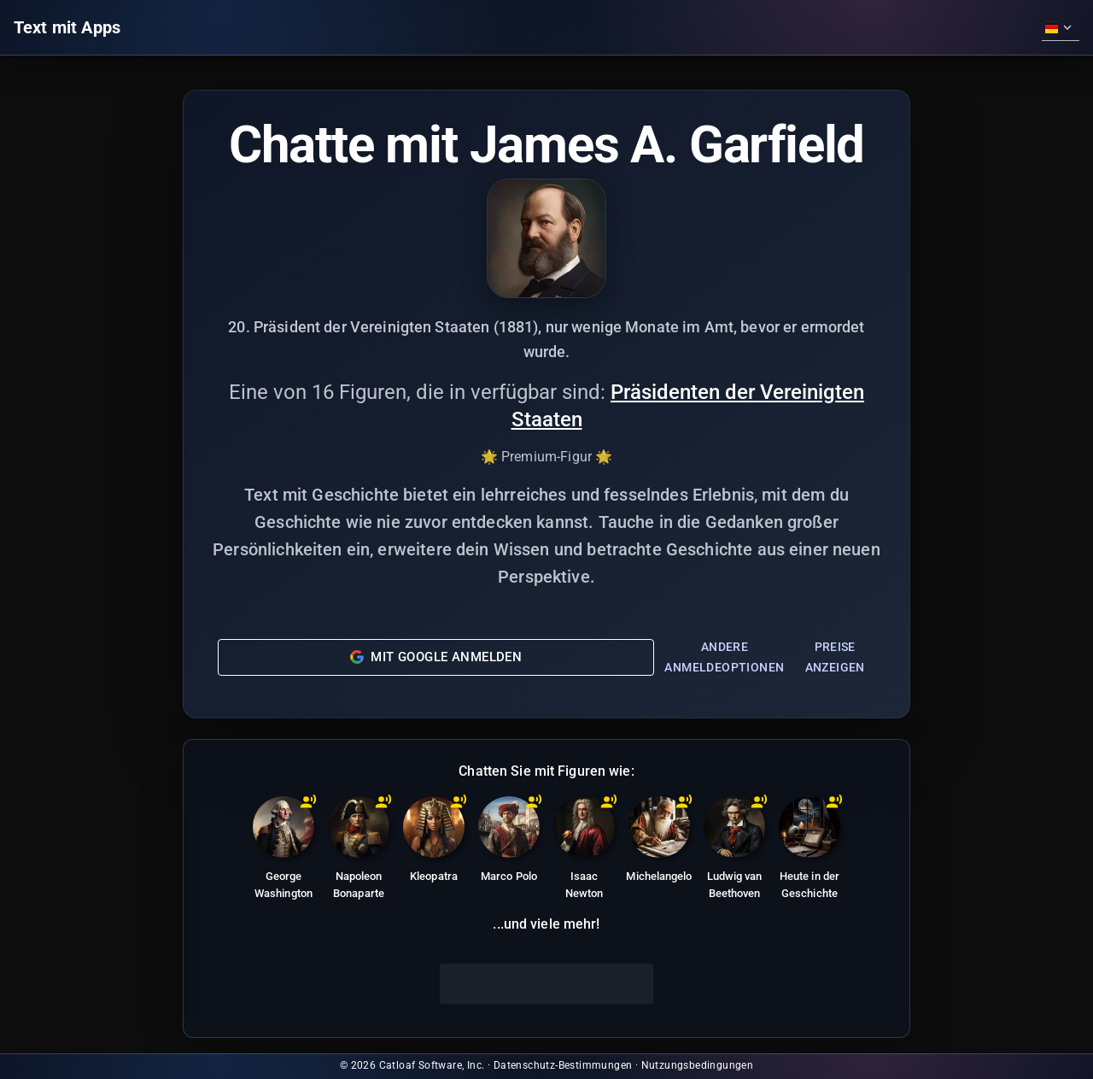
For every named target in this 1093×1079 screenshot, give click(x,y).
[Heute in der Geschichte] (809, 851)
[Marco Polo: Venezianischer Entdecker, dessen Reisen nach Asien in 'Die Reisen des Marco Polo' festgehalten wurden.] (509, 842)
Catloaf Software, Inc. (432, 1065)
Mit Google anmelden (436, 657)
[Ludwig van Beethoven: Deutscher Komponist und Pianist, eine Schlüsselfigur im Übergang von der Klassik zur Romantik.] (734, 851)
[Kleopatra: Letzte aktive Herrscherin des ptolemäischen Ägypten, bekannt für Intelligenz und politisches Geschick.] (434, 842)
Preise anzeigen (835, 657)
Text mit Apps (67, 27)
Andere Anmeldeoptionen (724, 657)
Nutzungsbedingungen (697, 1065)
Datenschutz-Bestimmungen (563, 1065)
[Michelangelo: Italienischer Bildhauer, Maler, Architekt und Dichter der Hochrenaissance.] (659, 842)
